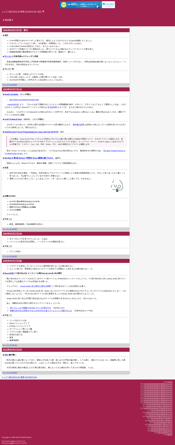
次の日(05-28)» (31, 12)
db (12, 273)
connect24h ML (13, 104)
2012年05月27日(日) (12, 349)
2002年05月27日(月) (12, 30)
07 (159, 384)
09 (164, 384)
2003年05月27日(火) (12, 89)
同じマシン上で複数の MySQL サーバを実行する (30, 308)
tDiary (13, 441)
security (13, 132)
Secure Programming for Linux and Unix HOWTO (37, 132)
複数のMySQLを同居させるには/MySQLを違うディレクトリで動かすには (41, 311)
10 (166, 384)
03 (150, 384)
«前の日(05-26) (14, 12)
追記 (39, 12)
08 (162, 384)
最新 (22, 12)
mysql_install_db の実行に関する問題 (35, 286)
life (6, 355)
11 (169, 382)
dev (6, 158)
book (7, 94)
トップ (5, 12)
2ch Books (14, 94)
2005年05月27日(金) (12, 261)
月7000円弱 (52, 107)
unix (7, 132)
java (11, 158)
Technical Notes (15, 119)
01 (145, 384)
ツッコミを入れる (9, 85)
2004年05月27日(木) (12, 233)
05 (155, 384)
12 (171, 382)
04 (152, 384)
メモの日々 (7, 20)
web (6, 119)
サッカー (9, 56)
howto (7, 273)
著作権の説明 (78, 125)
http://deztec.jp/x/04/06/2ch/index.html (24, 100)
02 (148, 384)
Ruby (12, 443)
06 (157, 384)
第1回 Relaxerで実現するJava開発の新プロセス (33, 158)
